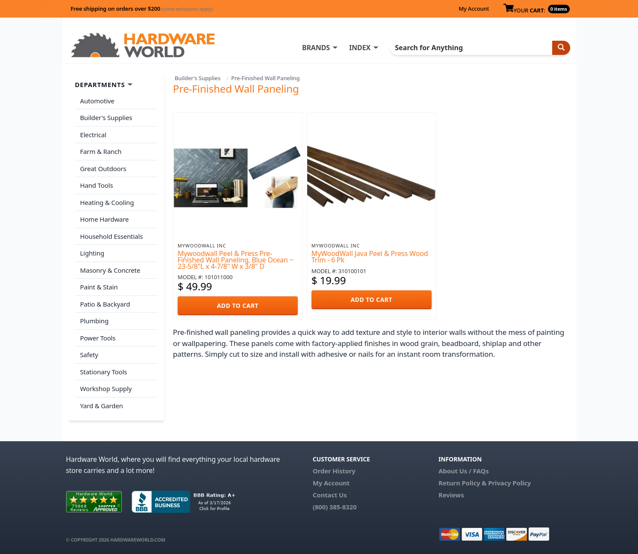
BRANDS (316, 47)
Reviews (451, 495)
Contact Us (330, 495)
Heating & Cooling (107, 202)
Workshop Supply (106, 388)
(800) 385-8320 (335, 507)
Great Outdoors (103, 168)
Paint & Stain (99, 287)
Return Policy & (462, 483)
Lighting (92, 253)
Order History (334, 471)
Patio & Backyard (105, 304)
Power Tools (98, 338)
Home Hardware (104, 219)
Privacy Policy (509, 483)
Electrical (93, 134)
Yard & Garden (101, 405)
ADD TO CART (237, 305)
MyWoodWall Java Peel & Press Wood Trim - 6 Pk (369, 257)
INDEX (360, 47)
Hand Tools (96, 185)
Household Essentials (111, 236)
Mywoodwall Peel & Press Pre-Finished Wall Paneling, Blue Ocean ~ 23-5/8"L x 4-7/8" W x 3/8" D (235, 260)
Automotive (97, 100)
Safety (89, 354)
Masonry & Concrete (110, 270)
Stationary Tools (103, 371)
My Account (474, 8)
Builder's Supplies (198, 78)
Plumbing (94, 320)
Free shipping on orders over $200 (142, 8)
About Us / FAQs (463, 471)
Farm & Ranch (101, 151)
